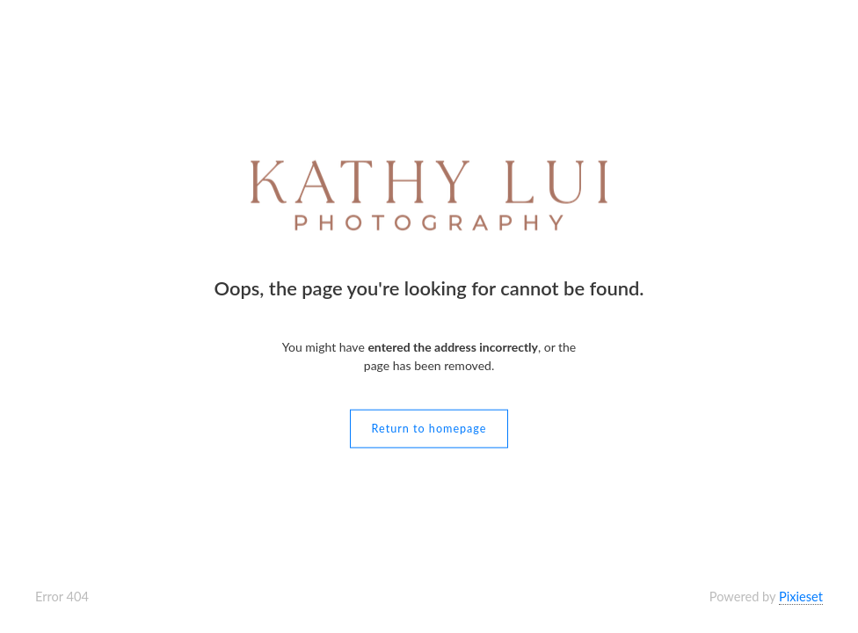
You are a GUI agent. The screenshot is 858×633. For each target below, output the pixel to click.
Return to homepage (429, 427)
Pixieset (801, 596)
